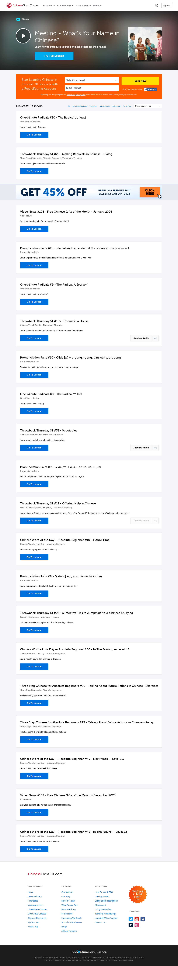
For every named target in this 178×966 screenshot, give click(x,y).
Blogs (64, 927)
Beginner (93, 106)
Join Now (140, 81)
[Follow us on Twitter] (131, 919)
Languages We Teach (71, 918)
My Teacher (82, 5)
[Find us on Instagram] (137, 925)
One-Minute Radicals (30, 121)
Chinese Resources (37, 918)
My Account (100, 905)
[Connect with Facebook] (150, 89)
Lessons (47, 5)
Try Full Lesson (54, 55)
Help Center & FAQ (104, 892)
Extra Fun (127, 106)
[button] (156, 5)
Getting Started (102, 896)
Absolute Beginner (80, 106)
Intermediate (105, 106)
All (69, 106)
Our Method (66, 892)
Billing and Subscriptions (106, 901)
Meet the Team (68, 901)
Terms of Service (119, 960)
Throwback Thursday (72, 158)
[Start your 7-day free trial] (138, 894)
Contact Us (100, 922)
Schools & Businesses (71, 922)
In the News (66, 914)
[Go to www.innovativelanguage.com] (89, 951)
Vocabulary (64, 5)
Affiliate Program (69, 931)
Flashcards (33, 901)
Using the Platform (103, 909)
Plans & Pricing (68, 909)
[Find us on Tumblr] (131, 925)
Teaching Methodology (105, 914)
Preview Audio (141, 338)
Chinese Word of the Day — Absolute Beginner (42, 544)
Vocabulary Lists (35, 905)
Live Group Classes (37, 914)
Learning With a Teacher (106, 918)
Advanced (116, 106)
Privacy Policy (80, 95)
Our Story (65, 896)
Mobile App (33, 927)
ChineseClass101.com (107, 958)
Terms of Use (71, 95)
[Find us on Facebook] (142, 919)
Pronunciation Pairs (29, 252)
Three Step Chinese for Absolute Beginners (40, 158)
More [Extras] (96, 5)
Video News (26, 216)
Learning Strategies (29, 617)
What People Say (69, 905)
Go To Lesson (34, 134)
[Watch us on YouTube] (137, 919)
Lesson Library (35, 896)
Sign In (166, 5)
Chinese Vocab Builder (31, 325)
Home (31, 892)
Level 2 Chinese (27, 507)
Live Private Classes (37, 909)
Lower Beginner (43, 507)
